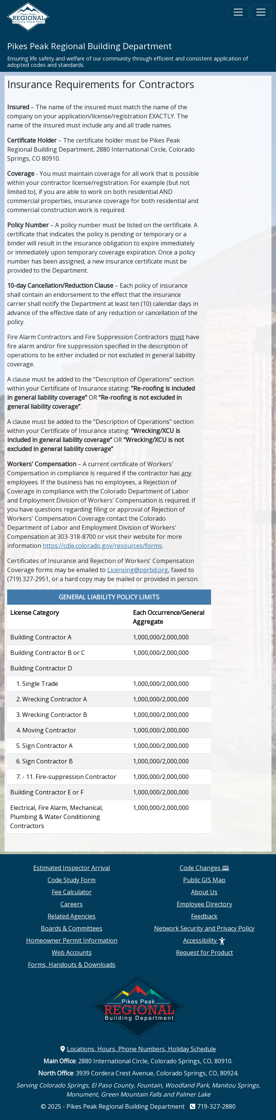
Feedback (204, 916)
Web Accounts (72, 952)
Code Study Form (72, 880)
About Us (204, 892)
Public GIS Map (204, 880)
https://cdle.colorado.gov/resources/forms (102, 545)
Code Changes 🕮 (204, 868)
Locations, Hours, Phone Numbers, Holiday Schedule (138, 1049)
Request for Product (204, 952)
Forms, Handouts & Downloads (72, 964)
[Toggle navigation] (238, 12)
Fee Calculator (72, 892)
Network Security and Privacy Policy (204, 928)
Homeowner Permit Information (71, 940)
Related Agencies (72, 916)
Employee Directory (204, 904)
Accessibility (204, 940)
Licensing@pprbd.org (137, 570)
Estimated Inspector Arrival (71, 868)
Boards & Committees (71, 928)
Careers (71, 904)
